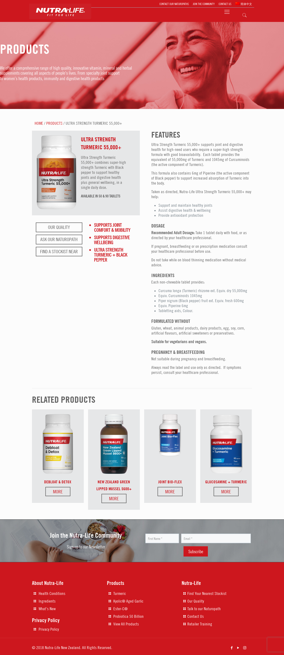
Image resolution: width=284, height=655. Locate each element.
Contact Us (195, 616)
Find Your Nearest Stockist (206, 593)
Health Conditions (52, 593)
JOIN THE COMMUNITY (204, 4)
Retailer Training (199, 624)
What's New (47, 608)
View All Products (126, 624)
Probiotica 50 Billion (128, 616)
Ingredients (47, 601)
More (58, 492)
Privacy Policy (49, 629)
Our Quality (59, 227)
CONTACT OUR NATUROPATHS (174, 4)
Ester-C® (120, 608)
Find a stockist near (59, 251)
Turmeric (119, 593)
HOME (39, 123)
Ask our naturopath (59, 239)
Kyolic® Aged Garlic (128, 601)
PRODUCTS (54, 123)
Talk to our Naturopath (204, 608)
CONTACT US (225, 4)
